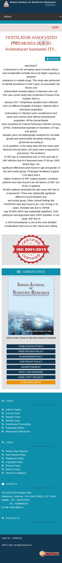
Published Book (31, 382)
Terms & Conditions (15, 473)
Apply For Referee (31, 372)
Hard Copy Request (31, 377)
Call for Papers (13, 409)
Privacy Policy (13, 465)
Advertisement (31, 367)
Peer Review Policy (30, 351)
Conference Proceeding (18, 424)
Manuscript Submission (17, 431)
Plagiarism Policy (31, 356)
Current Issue (13, 413)
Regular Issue (13, 417)
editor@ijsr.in (16, 507)
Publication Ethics (31, 346)
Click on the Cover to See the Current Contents (31, 338)
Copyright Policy (31, 361)
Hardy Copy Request (16, 451)
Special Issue (13, 420)
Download (53, 59)
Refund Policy (12, 469)
